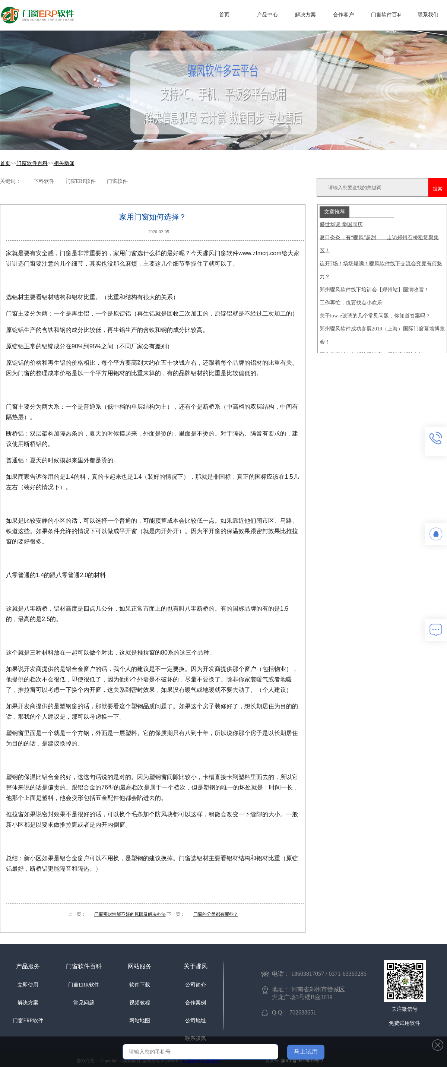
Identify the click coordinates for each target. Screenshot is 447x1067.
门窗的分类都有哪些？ (215, 914)
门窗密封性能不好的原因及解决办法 (130, 914)
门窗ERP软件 (28, 1020)
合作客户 (343, 15)
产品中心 (267, 15)
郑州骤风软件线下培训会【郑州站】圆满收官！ (374, 289)
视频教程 (139, 1003)
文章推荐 (334, 212)
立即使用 (28, 985)
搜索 (438, 188)
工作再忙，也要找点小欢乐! (352, 302)
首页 (224, 15)
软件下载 (139, 985)
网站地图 (139, 1020)
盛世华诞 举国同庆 (341, 224)
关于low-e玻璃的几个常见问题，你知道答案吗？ (375, 316)
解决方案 (305, 15)
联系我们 (428, 15)
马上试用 (306, 1051)
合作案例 (195, 1003)
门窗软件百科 (386, 15)
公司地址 (195, 1020)
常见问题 (83, 1003)
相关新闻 (64, 163)
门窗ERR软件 (83, 985)
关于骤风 (195, 966)
